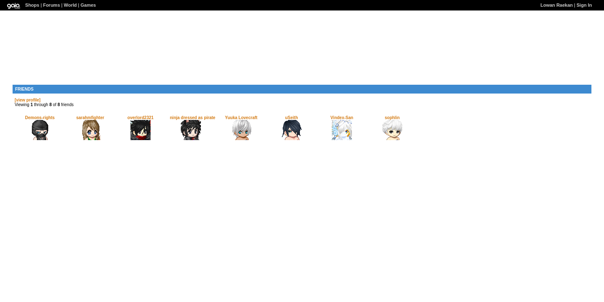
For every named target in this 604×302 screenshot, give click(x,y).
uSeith (291, 117)
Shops (32, 5)
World (70, 5)
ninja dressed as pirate (192, 117)
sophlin (392, 117)
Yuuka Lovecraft (241, 117)
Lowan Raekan (557, 5)
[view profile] (28, 100)
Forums (51, 5)
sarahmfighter (90, 117)
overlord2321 (141, 117)
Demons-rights (40, 117)
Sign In (584, 5)
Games (88, 5)
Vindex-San (342, 117)
